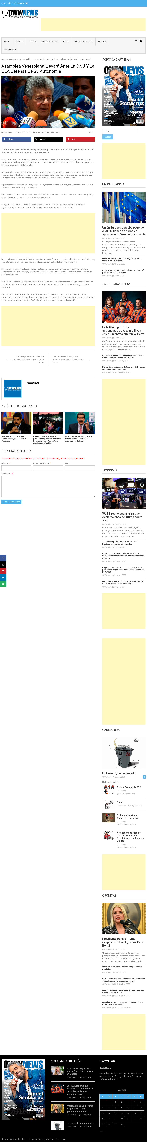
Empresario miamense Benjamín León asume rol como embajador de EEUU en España (122, 356)
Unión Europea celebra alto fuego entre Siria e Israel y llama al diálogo (122, 259)
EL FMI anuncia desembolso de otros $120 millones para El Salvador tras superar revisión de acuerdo (123, 555)
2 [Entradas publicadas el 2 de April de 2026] (121, 1102)
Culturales (10, 49)
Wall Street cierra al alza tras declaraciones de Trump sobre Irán (122, 517)
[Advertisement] (93, 24)
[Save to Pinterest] (80, 139)
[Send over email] (3, 584)
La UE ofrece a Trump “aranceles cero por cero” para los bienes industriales (123, 271)
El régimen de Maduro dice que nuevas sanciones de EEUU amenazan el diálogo (78, 438)
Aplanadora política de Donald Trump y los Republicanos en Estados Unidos (130, 836)
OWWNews (8, 132)
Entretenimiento (83, 41)
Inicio (7, 41)
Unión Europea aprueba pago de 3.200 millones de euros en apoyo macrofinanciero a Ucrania (123, 231)
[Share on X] (48, 139)
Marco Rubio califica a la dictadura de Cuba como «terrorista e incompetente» (123, 368)
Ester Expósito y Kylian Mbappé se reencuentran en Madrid (79, 1071)
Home (4, 59)
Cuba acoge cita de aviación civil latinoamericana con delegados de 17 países (27, 359)
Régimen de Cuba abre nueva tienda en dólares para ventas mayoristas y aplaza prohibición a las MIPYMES (123, 569)
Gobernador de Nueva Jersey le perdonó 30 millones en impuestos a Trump (68, 359)
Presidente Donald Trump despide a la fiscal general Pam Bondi (122, 942)
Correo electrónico (42, 463)
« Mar (102, 1131)
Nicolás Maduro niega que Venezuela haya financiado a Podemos (13, 438)
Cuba (66, 41)
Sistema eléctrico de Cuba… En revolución (128, 816)
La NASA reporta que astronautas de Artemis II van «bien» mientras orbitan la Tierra (123, 330)
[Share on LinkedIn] (3, 577)
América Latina (50, 41)
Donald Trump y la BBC (129, 787)
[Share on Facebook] (16, 139)
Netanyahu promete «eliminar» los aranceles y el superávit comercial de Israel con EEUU (122, 582)
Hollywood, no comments (119, 773)
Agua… (120, 802)
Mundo (20, 41)
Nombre (5, 463)
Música (102, 41)
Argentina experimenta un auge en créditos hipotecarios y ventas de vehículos (121, 543)
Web (67, 463)
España (32, 41)
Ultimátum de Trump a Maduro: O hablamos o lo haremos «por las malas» (122, 1003)
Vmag (64, 1139)
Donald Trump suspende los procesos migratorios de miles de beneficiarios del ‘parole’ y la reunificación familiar (48, 439)
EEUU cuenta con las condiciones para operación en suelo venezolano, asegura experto (123, 980)
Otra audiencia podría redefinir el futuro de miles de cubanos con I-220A (123, 991)
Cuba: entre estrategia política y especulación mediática (122, 968)
